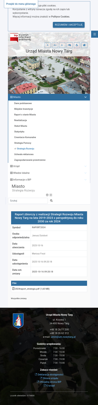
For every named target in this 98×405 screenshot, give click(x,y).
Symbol (16, 227)
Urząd (16, 166)
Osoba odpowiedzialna (20, 235)
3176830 (30, 395)
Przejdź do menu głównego (21, 3)
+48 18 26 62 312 (59, 333)
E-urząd (49, 385)
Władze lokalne (21, 172)
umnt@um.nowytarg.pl (63, 336)
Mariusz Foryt (38, 253)
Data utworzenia (18, 245)
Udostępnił (18, 253)
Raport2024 (39, 227)
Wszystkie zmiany (19, 298)
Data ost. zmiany (17, 271)
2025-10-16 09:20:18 (42, 261)
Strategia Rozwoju (23, 190)
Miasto (17, 97)
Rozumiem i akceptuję (69, 24)
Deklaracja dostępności (49, 374)
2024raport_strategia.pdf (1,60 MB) (31, 289)
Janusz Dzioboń (40, 235)
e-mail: (59, 336)
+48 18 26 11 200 (59, 329)
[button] (70, 45)
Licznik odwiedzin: (18, 395)
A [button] (47, 45)
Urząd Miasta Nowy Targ (49, 51)
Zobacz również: (49, 369)
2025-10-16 (37, 245)
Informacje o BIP (22, 179)
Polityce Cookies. (60, 16)
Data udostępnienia (20, 262)
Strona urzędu (49, 378)
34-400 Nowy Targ (59, 323)
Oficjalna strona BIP (49, 381)
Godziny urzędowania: (49, 343)
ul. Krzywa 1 (59, 319)
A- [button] (62, 45)
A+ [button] (55, 45)
